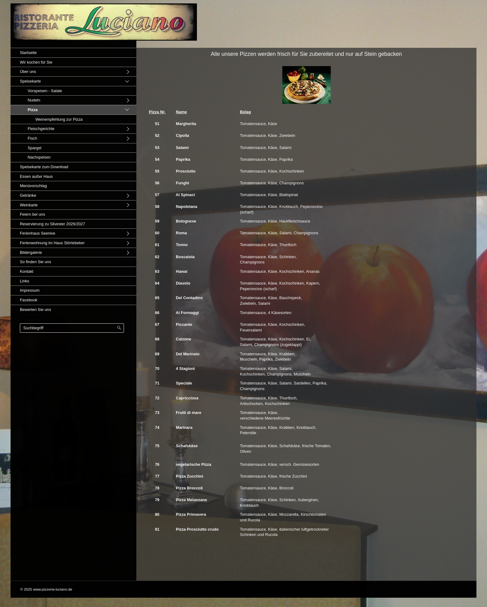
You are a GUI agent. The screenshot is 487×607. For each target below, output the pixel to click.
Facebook (28, 300)
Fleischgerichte (41, 128)
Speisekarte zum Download (44, 166)
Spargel (34, 148)
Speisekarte (30, 81)
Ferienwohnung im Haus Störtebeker (52, 243)
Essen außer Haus (36, 176)
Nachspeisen (39, 157)
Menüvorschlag (33, 185)
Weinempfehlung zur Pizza (59, 119)
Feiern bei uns (32, 214)
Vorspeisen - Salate (45, 90)
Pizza (33, 109)
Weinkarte (29, 205)
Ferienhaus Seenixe (37, 233)
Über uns (28, 71)
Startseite (28, 52)
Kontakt (26, 271)
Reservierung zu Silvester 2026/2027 (52, 224)
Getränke (28, 195)
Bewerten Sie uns (35, 309)
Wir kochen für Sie (36, 62)
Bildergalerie (31, 252)
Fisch (32, 138)
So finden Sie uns (35, 261)
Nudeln (34, 100)
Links (24, 281)
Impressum (29, 290)
